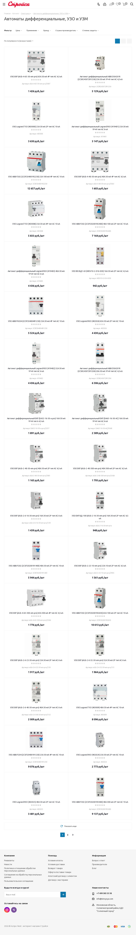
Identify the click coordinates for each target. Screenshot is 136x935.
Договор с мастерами (58, 880)
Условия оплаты (55, 860)
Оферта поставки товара (59, 872)
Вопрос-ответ (98, 860)
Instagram (7, 910)
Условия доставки (56, 864)
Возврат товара (55, 868)
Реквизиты (9, 860)
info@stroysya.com (105, 899)
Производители (99, 864)
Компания (9, 855)
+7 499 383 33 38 (104, 893)
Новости (8, 864)
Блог (94, 868)
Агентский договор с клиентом (62, 876)
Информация (99, 855)
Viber (14, 910)
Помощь (52, 855)
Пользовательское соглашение (18, 881)
